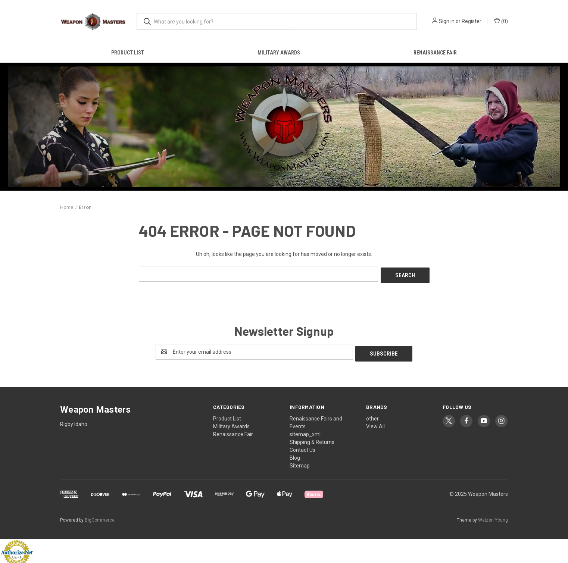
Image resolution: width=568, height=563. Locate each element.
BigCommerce (100, 517)
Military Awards (279, 53)
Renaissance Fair (435, 53)
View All (375, 423)
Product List (127, 53)
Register (471, 21)
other (372, 415)
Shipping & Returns (312, 439)
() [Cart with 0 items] (501, 21)
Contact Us (302, 447)
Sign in (447, 21)
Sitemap (300, 462)
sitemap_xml (305, 431)
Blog (295, 454)
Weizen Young (493, 517)
